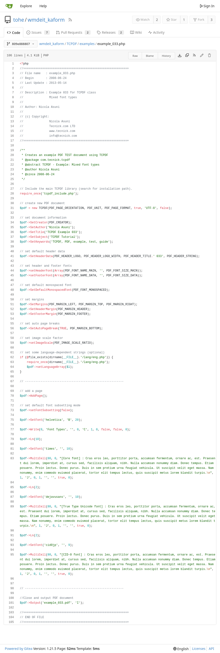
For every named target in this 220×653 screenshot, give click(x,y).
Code (13, 32)
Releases (110, 32)
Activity (156, 32)
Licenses (199, 648)
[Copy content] (187, 56)
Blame (150, 56)
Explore (26, 6)
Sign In (207, 6)
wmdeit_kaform (46, 19)
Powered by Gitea (18, 648)
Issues (38, 32)
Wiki (136, 32)
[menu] (181, 649)
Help (43, 6)
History (166, 56)
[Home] (9, 6)
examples (87, 43)
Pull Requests (73, 32)
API (211, 648)
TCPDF (72, 43)
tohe (18, 19)
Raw (135, 56)
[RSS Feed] (70, 20)
